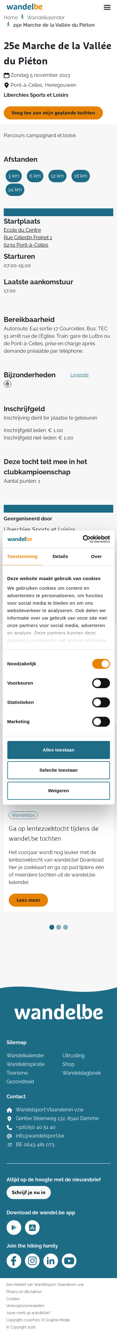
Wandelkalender (46, 18)
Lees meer (28, 900)
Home (11, 18)
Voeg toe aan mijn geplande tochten (53, 112)
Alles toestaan (59, 749)
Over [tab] (96, 556)
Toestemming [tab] (22, 556)
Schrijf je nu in (29, 1192)
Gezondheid (20, 1082)
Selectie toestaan (58, 770)
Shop (68, 1064)
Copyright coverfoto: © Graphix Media (38, 1320)
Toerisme (17, 1073)
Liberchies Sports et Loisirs (39, 530)
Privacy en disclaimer (23, 1291)
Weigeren (58, 790)
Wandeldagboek (81, 1073)
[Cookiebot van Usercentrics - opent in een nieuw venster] (83, 539)
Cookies (13, 1298)
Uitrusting (73, 1055)
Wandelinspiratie (26, 1064)
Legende (80, 374)
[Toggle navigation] (107, 6)
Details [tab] (60, 556)
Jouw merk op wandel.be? (28, 1312)
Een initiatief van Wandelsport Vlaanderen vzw (45, 1284)
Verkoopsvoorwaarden (25, 1305)
